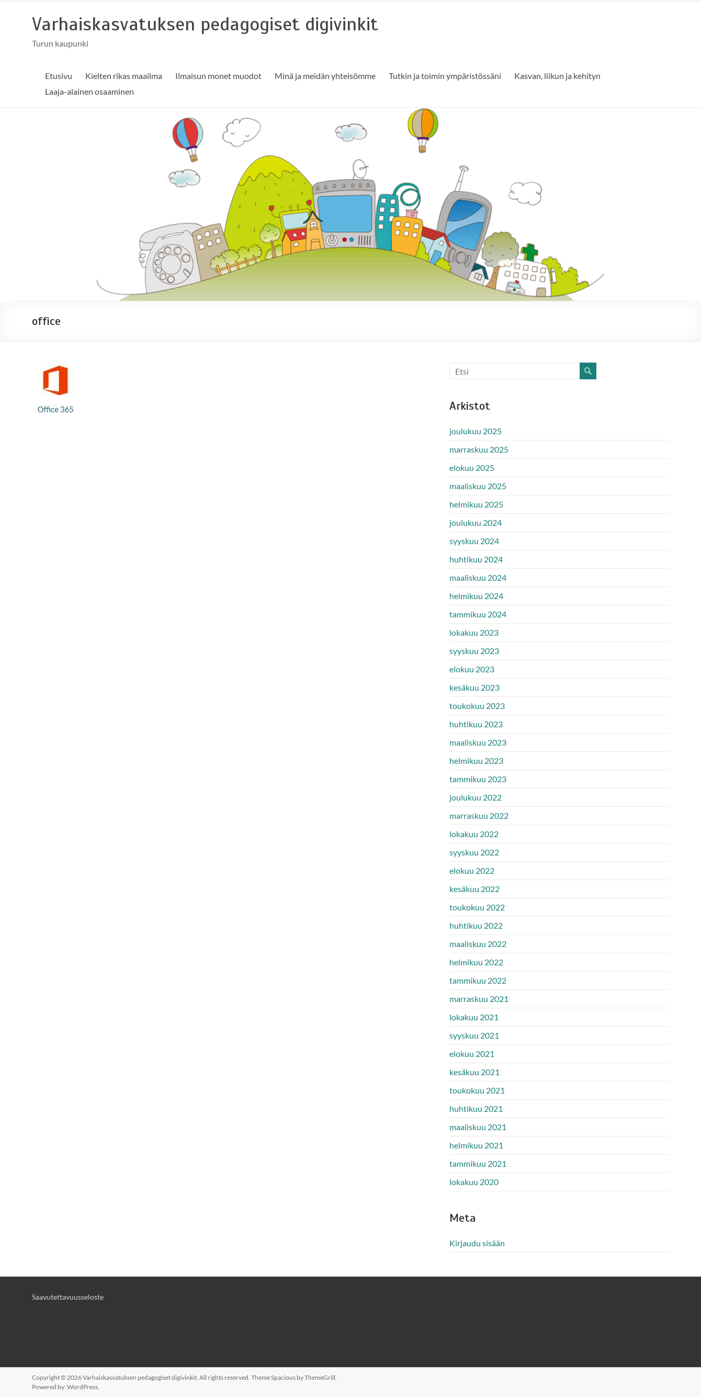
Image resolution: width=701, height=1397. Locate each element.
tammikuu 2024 (477, 614)
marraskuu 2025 (478, 449)
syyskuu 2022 (474, 852)
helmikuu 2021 (476, 1145)
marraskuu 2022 (478, 815)
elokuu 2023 (471, 669)
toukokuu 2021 (477, 1090)
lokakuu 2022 (474, 834)
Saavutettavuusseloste (68, 1296)
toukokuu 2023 (477, 706)
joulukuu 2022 (475, 797)
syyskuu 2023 (474, 651)
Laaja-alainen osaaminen (89, 91)
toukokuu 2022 (477, 907)
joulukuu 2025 (475, 431)
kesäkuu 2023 (474, 687)
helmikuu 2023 (476, 760)
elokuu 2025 (471, 467)
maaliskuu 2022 (477, 944)
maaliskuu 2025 (477, 486)
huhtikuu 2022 (476, 925)
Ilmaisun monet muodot (218, 76)
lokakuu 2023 (474, 632)
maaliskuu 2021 (477, 1127)
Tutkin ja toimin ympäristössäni (445, 76)
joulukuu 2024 (475, 522)
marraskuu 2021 (478, 999)
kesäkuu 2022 (474, 889)
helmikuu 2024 (476, 596)
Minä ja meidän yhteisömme (325, 76)
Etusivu (58, 76)
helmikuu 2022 (476, 962)
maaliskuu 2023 (477, 742)
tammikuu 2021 (477, 1163)
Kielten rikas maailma (123, 76)
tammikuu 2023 (477, 779)
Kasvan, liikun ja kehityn (557, 76)
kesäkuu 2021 (474, 1072)
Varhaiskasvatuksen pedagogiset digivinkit (205, 24)
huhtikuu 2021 (476, 1108)
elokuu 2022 (471, 870)
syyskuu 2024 (474, 541)
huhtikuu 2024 (476, 559)
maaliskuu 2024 (477, 577)
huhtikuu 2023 (476, 724)
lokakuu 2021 (474, 1017)
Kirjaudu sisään (477, 1243)
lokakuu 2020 (474, 1182)
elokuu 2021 (471, 1053)
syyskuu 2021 (474, 1035)
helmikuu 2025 (476, 504)
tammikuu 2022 (477, 980)
